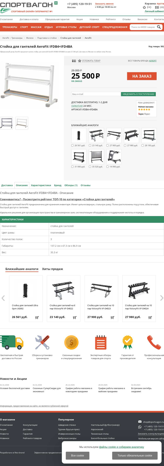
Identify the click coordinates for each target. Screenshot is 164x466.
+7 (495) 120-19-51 (79, 4)
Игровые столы (66, 27)
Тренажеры (9, 27)
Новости (4, 433)
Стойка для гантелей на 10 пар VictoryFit (100, 307)
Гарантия (77, 105)
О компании (6, 19)
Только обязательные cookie (135, 455)
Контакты (159, 19)
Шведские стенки (67, 424)
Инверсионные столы (69, 433)
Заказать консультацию (151, 433)
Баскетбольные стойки (102, 438)
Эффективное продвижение (51, 452)
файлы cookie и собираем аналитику (121, 447)
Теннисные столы (100, 433)
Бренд (57, 185)
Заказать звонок (104, 3)
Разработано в (12, 452)
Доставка (7, 185)
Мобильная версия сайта (151, 438)
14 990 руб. (115, 166)
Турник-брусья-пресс (69, 429)
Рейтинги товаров (32, 438)
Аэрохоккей (97, 429)
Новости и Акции (13, 379)
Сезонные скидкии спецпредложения (71, 347)
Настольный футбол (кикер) (105, 424)
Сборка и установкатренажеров (42, 347)
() (149, 7)
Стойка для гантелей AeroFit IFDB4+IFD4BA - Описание (36, 193)
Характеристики (41, 185)
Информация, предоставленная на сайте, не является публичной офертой (34, 406)
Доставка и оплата (29, 19)
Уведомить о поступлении (138, 94)
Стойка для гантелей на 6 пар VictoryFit (62, 307)
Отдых (48, 27)
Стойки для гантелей (71, 38)
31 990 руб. (80, 166)
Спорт (24, 27)
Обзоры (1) (71, 185)
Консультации (30, 424)
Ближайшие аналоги (21, 269)
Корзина (150, 3)
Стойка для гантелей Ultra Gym (25, 307)
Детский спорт (89, 27)
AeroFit (5, 38)
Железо (29, 38)
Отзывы (127, 19)
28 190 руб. (150, 145)
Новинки (94, 19)
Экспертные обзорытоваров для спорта (100, 347)
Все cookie (77, 455)
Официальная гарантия (57, 19)
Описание (22, 185)
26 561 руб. (80, 145)
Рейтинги (111, 19)
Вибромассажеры (67, 438)
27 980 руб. (132, 145)
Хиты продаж (52, 269)
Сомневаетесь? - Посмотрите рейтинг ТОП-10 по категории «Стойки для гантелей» (57, 199)
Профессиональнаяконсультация (154, 347)
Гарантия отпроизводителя (127, 347)
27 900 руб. (115, 145)
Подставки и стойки (47, 38)
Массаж (36, 27)
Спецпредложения (114, 27)
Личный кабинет (154, 11)
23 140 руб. (97, 145)
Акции (79, 19)
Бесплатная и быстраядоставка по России (11, 347)
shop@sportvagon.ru (153, 421)
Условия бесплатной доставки (15, 388)
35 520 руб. (97, 166)
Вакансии (142, 19)
